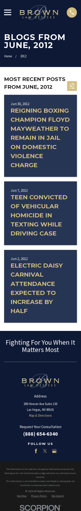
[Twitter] (45, 451)
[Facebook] (36, 451)
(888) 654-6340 (40, 433)
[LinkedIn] (26, 451)
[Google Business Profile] (54, 451)
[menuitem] (22, 496)
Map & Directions (40, 415)
